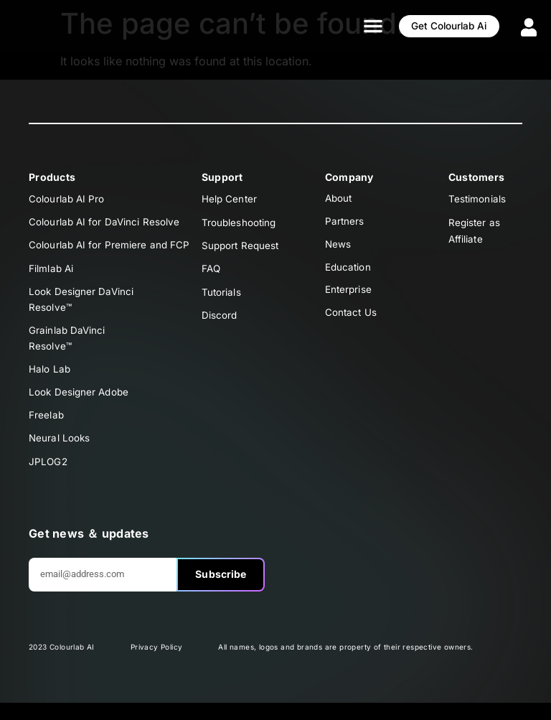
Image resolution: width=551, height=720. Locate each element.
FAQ (212, 272)
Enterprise (349, 297)
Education (348, 272)
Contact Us (351, 321)
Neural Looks (60, 453)
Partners (345, 224)
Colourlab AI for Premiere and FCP (110, 248)
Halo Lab (50, 380)
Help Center (230, 199)
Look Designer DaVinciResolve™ (82, 305)
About (339, 199)
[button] (351, 26)
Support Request (242, 248)
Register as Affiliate (474, 232)
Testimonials (477, 199)
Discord (220, 321)
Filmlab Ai (52, 272)
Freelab (47, 429)
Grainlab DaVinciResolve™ (68, 347)
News (338, 248)
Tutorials (222, 297)
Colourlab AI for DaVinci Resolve (105, 224)
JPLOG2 (49, 478)
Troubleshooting (240, 224)
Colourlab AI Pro (67, 199)
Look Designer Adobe (80, 404)
